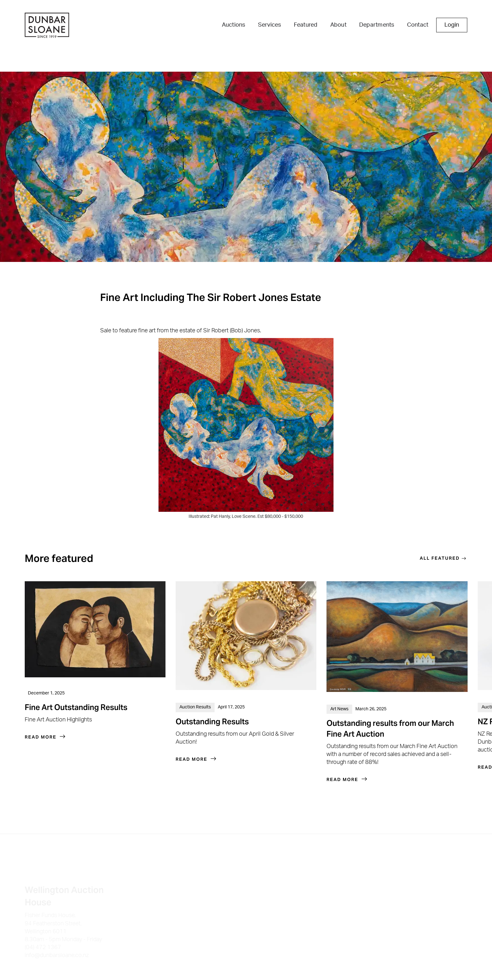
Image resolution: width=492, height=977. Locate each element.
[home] (47, 26)
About (338, 25)
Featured (306, 25)
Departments (376, 25)
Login (451, 25)
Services (269, 25)
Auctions (233, 25)
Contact (418, 25)
